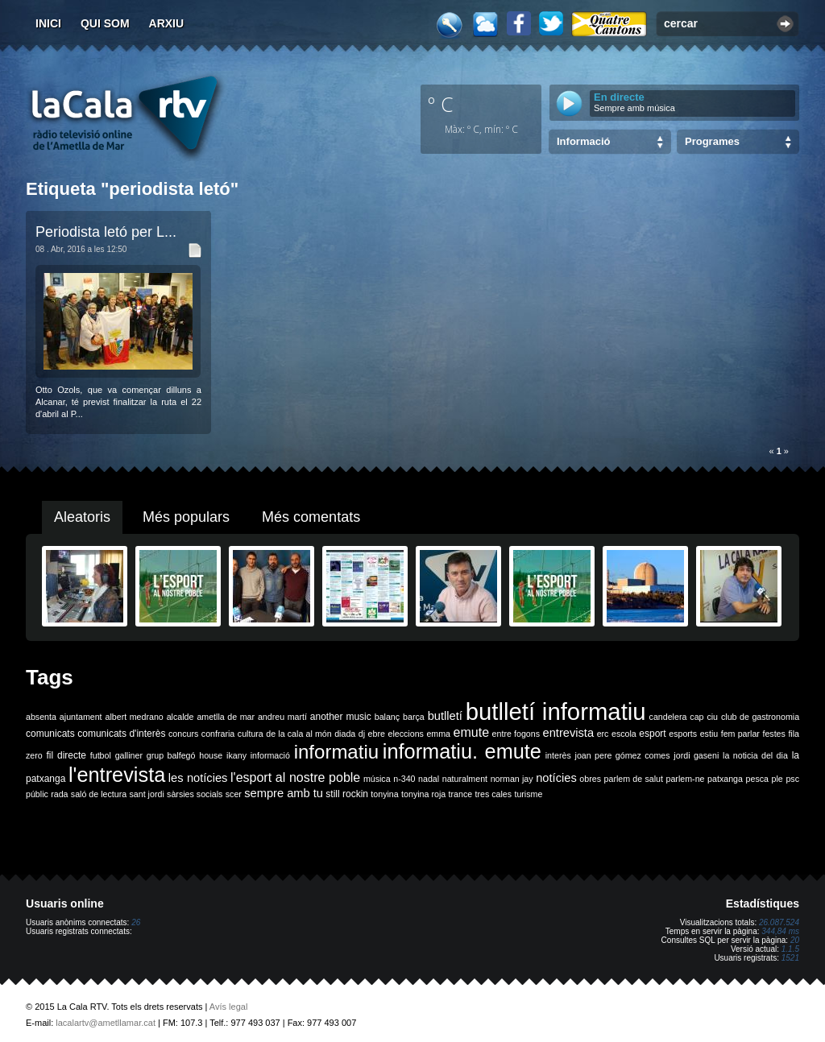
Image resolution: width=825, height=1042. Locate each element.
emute (471, 732)
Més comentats (311, 517)
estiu (709, 733)
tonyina (384, 794)
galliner (129, 755)
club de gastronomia (760, 717)
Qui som (105, 23)
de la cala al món (298, 733)
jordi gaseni (696, 755)
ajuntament (81, 717)
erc (603, 733)
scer (234, 794)
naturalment (464, 779)
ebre (376, 733)
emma (438, 733)
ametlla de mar (226, 717)
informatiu (336, 752)
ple (777, 779)
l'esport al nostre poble (295, 777)
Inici (48, 23)
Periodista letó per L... (105, 232)
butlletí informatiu (556, 711)
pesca (757, 779)
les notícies (198, 777)
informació (270, 755)
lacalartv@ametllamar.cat (105, 1023)
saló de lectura (98, 794)
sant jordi (147, 794)
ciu (712, 717)
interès (558, 755)
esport (652, 733)
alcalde (180, 717)
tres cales (493, 794)
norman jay (512, 779)
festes (773, 733)
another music (340, 716)
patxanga (725, 779)
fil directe (66, 755)
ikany (236, 755)
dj (362, 733)
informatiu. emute (462, 751)
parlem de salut (633, 779)
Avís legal (228, 1006)
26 (135, 922)
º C (441, 104)
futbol (100, 755)
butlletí (445, 715)
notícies (556, 777)
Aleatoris (82, 517)
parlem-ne (685, 779)
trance (461, 794)
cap (696, 717)
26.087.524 (779, 922)
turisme (528, 794)
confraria (217, 733)
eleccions (405, 733)
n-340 (404, 779)
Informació (583, 141)
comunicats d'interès (121, 733)
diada (344, 733)
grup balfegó (171, 755)
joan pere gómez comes (622, 755)
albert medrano (135, 717)
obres (590, 779)
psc (792, 779)
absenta (41, 717)
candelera (668, 717)
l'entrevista (116, 774)
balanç (387, 717)
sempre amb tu (283, 793)
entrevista (569, 732)
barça (414, 717)
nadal (428, 779)
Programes (712, 141)
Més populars (186, 517)
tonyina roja (423, 794)
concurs (183, 733)
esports (683, 733)
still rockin (346, 794)
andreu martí (282, 717)
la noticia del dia (755, 755)
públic (37, 794)
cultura (250, 733)
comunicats (50, 733)
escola (623, 733)
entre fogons (516, 733)
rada (59, 794)
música (377, 779)
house (210, 755)
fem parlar (740, 733)
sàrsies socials (194, 794)
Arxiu (166, 23)
